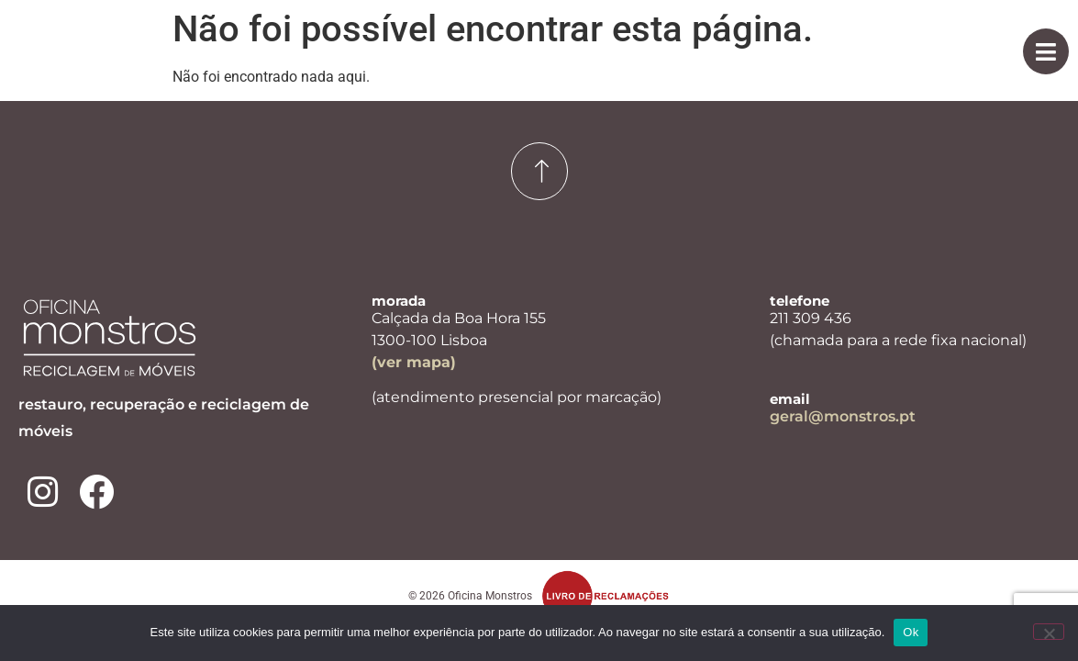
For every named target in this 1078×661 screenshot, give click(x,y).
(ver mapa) (414, 362)
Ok (910, 632)
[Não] (1048, 631)
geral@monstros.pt (843, 416)
